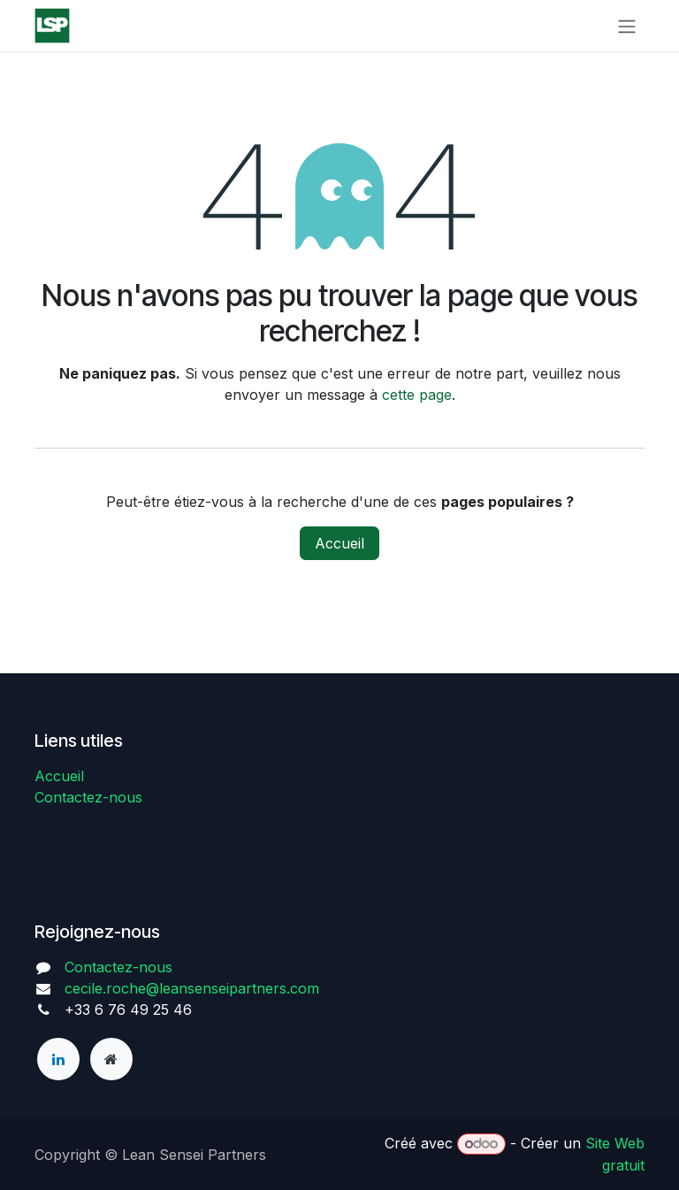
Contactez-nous (88, 797)
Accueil (339, 543)
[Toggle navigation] (627, 25)
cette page (417, 394)
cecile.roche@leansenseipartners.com (192, 988)
